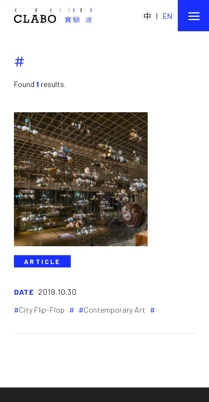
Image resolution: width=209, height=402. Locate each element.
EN (167, 16)
